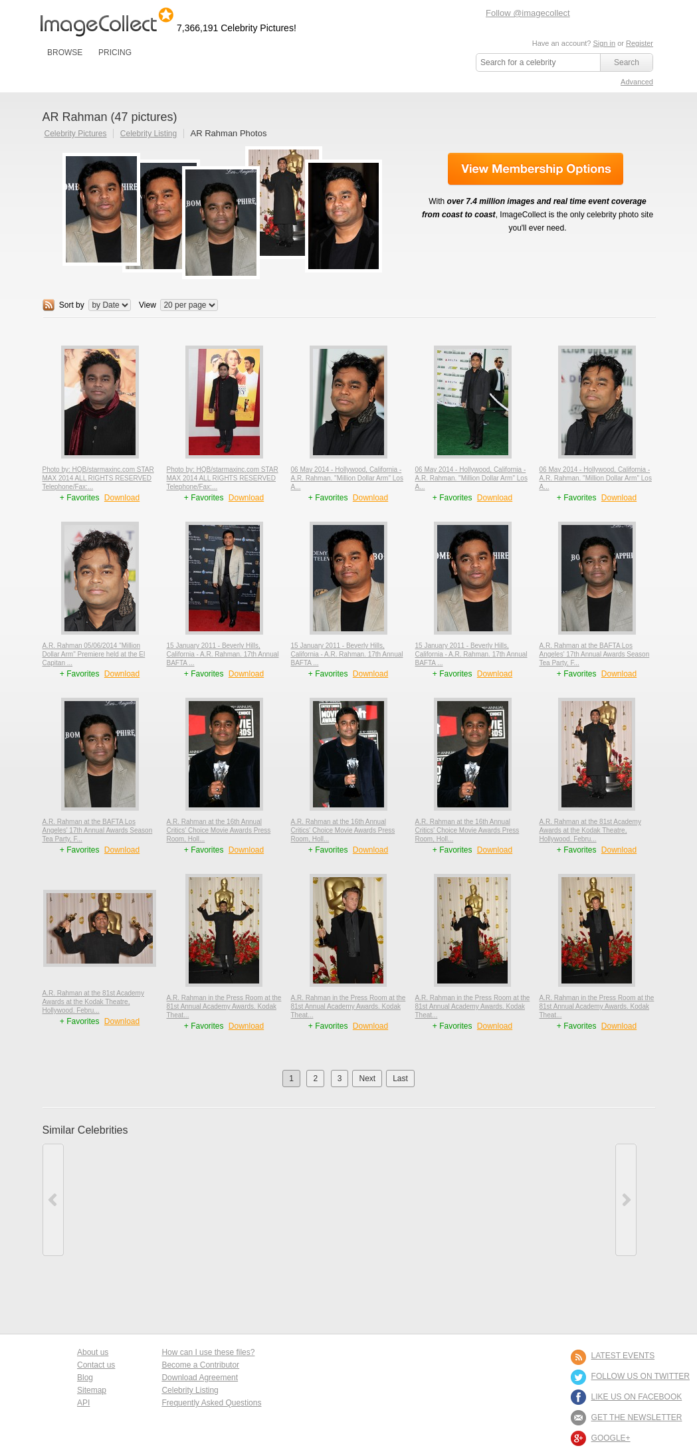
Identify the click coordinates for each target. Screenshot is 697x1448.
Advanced (637, 82)
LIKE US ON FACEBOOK (636, 1396)
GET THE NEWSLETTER (636, 1417)
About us (92, 1352)
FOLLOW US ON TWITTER (640, 1376)
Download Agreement (199, 1377)
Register (639, 43)
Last (400, 1078)
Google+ (611, 1438)
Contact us (96, 1365)
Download (122, 497)
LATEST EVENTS (623, 1355)
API (83, 1402)
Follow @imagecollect (528, 13)
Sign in (604, 43)
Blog (85, 1377)
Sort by (71, 305)
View (147, 305)
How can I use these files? (207, 1352)
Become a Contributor (200, 1365)
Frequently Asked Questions (211, 1402)
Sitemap (91, 1390)
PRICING (115, 52)
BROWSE (64, 52)
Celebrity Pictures (76, 133)
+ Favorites (81, 497)
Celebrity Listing (148, 133)
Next (367, 1078)
